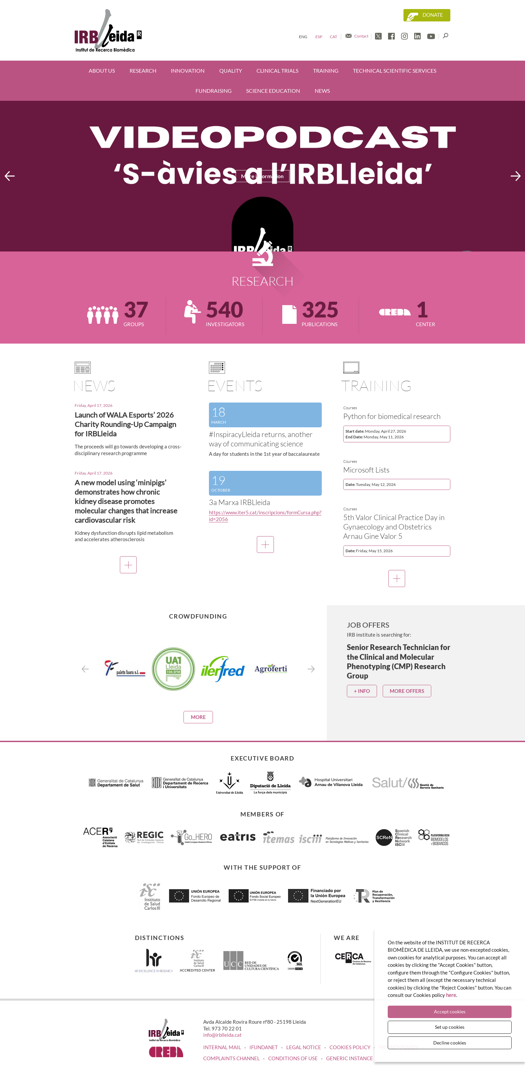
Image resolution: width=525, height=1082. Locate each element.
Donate (433, 15)
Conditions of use (293, 1058)
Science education (273, 90)
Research (143, 70)
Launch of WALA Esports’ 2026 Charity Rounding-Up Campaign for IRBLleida (125, 424)
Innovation (188, 70)
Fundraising (214, 90)
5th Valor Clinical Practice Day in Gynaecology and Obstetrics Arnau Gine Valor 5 (394, 526)
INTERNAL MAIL (222, 1047)
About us (102, 70)
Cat (333, 36)
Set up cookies (449, 1027)
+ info (362, 691)
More (198, 717)
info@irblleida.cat (222, 1035)
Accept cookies (449, 1012)
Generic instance (349, 1058)
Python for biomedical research (392, 416)
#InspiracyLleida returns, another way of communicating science (261, 439)
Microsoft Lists (366, 469)
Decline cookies (449, 1042)
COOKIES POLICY (349, 1047)
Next (516, 176)
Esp (318, 36)
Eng (303, 36)
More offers (407, 691)
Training (326, 70)
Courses (350, 407)
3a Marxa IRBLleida (239, 502)
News (322, 90)
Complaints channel (231, 1058)
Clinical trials (277, 70)
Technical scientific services (394, 70)
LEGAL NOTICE (303, 1047)
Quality (230, 70)
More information (262, 176)
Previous (10, 176)
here (451, 995)
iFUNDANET (263, 1047)
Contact (361, 36)
